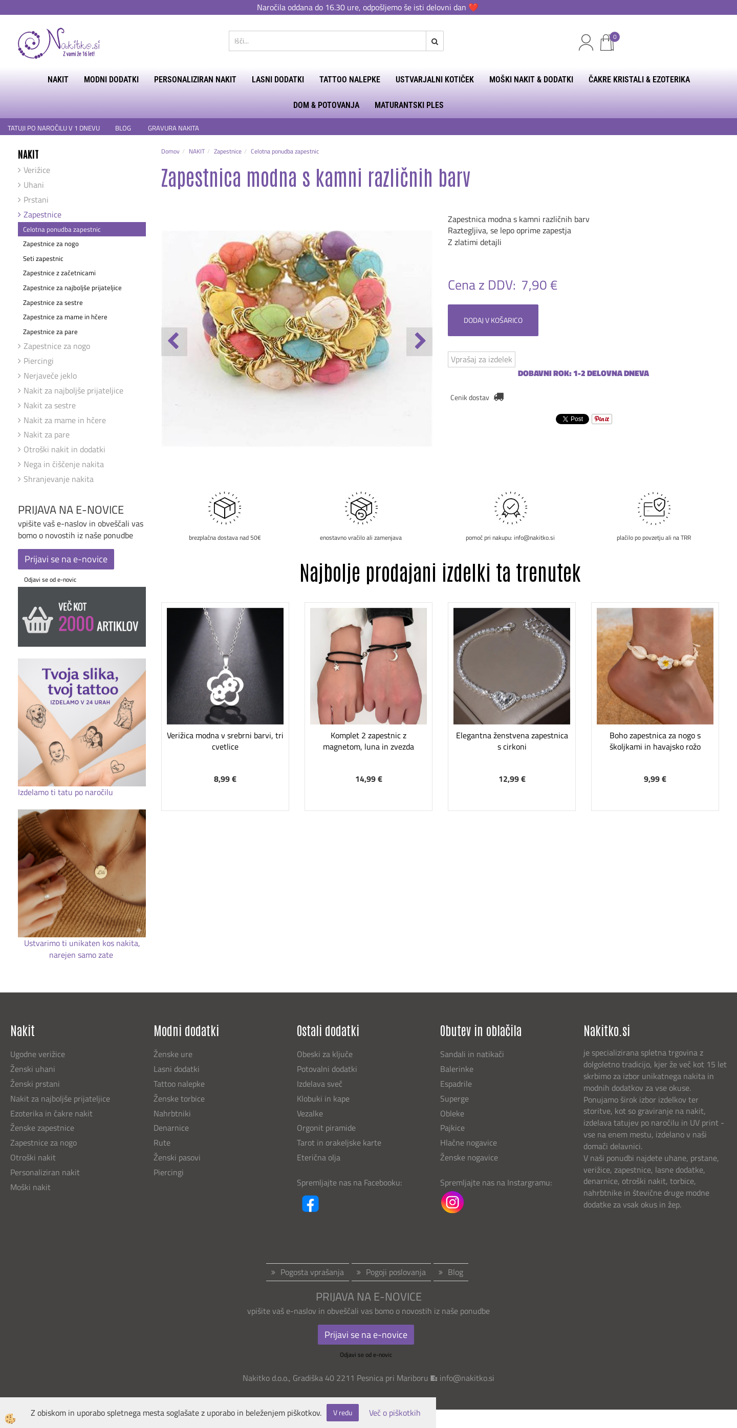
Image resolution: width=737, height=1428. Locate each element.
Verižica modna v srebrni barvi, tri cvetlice (225, 741)
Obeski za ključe (325, 1054)
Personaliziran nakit (45, 1172)
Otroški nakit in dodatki (64, 449)
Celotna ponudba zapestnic (62, 229)
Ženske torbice (179, 1098)
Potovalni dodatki (327, 1069)
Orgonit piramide (326, 1128)
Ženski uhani (33, 1069)
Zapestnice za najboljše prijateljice (72, 287)
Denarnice (171, 1128)
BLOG (124, 128)
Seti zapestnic (43, 258)
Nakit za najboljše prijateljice (73, 390)
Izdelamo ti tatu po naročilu (66, 792)
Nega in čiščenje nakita (64, 464)
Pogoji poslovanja (396, 1272)
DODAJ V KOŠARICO (493, 320)
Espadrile (456, 1084)
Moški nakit (31, 1187)
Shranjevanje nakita (59, 479)
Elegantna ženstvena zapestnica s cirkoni (512, 741)
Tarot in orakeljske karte (339, 1142)
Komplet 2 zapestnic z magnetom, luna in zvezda (368, 741)
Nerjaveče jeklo (50, 375)
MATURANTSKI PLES (409, 105)
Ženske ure (174, 1054)
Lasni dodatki (177, 1069)
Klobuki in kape (323, 1098)
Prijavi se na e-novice (66, 559)
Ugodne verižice (37, 1054)
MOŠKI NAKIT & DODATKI (531, 79)
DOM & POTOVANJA (326, 105)
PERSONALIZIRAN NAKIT (195, 79)
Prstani (36, 199)
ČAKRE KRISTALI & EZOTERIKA (639, 79)
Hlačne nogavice (468, 1142)
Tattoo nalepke (179, 1084)
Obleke (452, 1113)
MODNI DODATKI (111, 79)
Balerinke (456, 1069)
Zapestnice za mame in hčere (65, 317)
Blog (455, 1272)
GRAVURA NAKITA (173, 128)
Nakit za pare (47, 434)
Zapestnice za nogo (51, 243)
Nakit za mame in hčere (65, 420)
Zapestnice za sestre (53, 302)
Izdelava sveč (319, 1084)
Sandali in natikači (473, 1054)
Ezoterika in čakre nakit (52, 1113)
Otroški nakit (33, 1157)
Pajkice (452, 1128)
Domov (170, 151)
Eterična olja (318, 1157)
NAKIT (58, 79)
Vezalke (310, 1113)
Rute (162, 1142)
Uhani (34, 185)
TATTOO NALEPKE (349, 79)
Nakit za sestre (50, 405)
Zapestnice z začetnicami (59, 273)
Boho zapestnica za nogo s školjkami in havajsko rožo (655, 741)
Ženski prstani (36, 1084)
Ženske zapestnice (43, 1128)
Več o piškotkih (395, 1413)
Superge (454, 1098)
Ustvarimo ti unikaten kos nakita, (82, 943)
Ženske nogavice (469, 1157)
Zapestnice (42, 214)
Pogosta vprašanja (312, 1272)
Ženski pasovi (178, 1157)
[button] (419, 341)
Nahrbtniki (172, 1113)
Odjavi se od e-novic (50, 579)
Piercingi (39, 361)
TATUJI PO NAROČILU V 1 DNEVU (54, 128)
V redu (342, 1412)
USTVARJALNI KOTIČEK (435, 79)
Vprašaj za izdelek (481, 359)
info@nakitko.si (467, 1378)
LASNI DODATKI (278, 79)
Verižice (37, 170)
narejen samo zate (82, 955)
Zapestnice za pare (50, 331)
